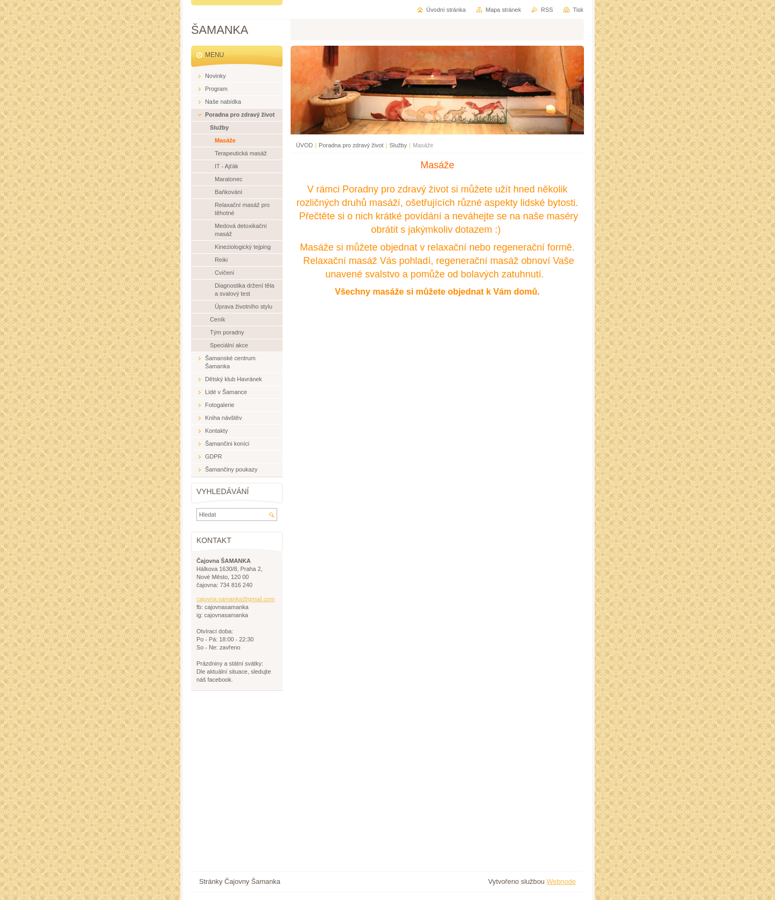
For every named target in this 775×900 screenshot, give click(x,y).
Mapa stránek (503, 9)
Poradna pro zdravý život (351, 145)
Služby (398, 145)
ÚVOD (304, 145)
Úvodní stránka (446, 9)
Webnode (561, 881)
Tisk (578, 9)
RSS (547, 9)
